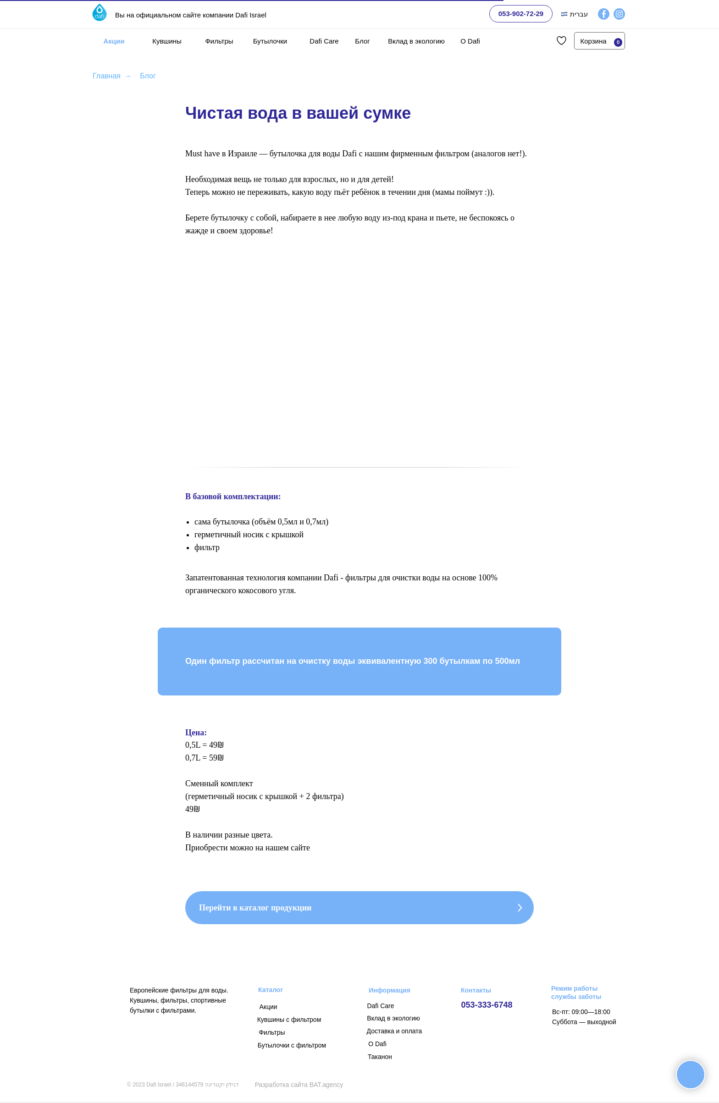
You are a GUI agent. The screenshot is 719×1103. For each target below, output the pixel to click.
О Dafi (470, 41)
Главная (107, 76)
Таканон (380, 1056)
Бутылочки (270, 41)
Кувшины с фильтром (289, 1019)
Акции (113, 41)
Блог (362, 41)
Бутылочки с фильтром (292, 1045)
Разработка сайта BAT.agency (299, 1084)
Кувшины (167, 41)
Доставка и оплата (394, 1031)
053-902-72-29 (520, 13)
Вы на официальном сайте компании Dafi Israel (190, 15)
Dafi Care (324, 41)
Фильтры (219, 41)
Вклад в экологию (416, 41)
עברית (579, 14)
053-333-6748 (486, 1004)
